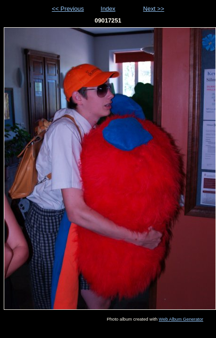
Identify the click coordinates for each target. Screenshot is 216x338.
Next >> (153, 8)
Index (107, 8)
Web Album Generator (181, 319)
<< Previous (68, 8)
